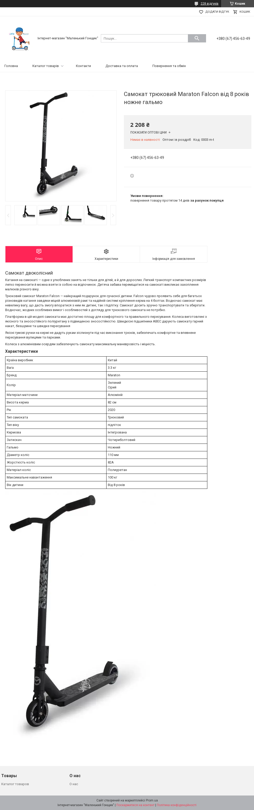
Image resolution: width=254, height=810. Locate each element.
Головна (11, 66)
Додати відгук (217, 11)
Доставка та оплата (121, 66)
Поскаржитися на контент (135, 805)
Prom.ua (152, 800)
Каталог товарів (45, 66)
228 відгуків (209, 3)
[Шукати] (197, 38)
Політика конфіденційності (176, 805)
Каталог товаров (15, 784)
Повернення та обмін (169, 66)
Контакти (83, 66)
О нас (73, 784)
